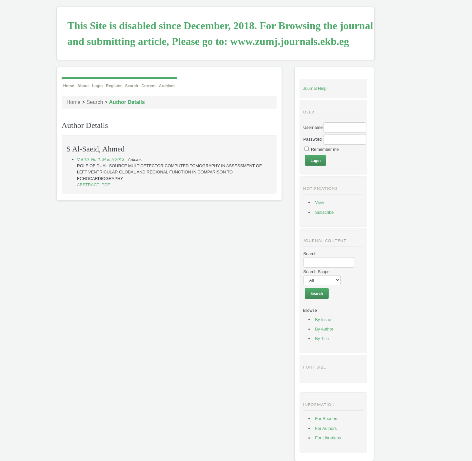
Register (114, 86)
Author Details (127, 102)
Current (148, 86)
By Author (324, 329)
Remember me (325, 149)
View (319, 202)
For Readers (326, 418)
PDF (106, 184)
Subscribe (324, 212)
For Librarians (328, 437)
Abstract (88, 184)
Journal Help (314, 88)
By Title (322, 338)
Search (131, 86)
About (83, 86)
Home (68, 86)
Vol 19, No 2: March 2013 (101, 159)
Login (97, 86)
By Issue (323, 319)
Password (312, 139)
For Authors (326, 428)
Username (313, 127)
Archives (167, 86)
